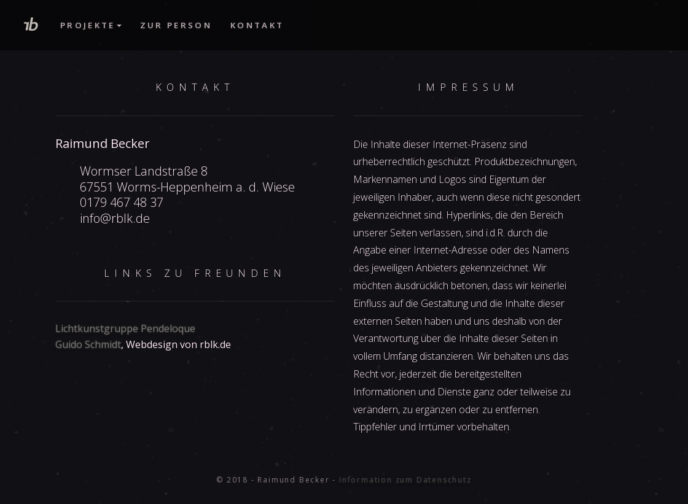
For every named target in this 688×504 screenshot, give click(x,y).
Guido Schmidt (88, 344)
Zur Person (176, 25)
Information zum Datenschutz (405, 480)
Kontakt (257, 25)
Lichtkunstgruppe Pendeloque (125, 328)
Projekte (91, 25)
